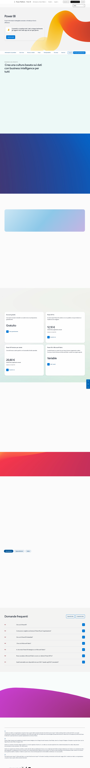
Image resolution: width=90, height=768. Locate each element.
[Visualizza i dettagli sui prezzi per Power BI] (51, 364)
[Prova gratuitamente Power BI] (79, 52)
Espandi (56, 1)
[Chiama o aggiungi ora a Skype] (88, 387)
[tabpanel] (44, 578)
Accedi (83, 1)
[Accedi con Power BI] (70, 52)
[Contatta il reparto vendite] (88, 384)
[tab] (8, 551)
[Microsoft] (9, 2)
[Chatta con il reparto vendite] (88, 381)
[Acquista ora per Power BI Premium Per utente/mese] (10, 370)
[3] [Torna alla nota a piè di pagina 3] (5, 754)
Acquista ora (66, 1)
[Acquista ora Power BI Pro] (51, 337)
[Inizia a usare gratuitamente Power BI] (10, 37)
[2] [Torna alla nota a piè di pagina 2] (5, 738)
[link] (10, 53)
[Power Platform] (20, 2)
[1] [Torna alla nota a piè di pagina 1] (5, 730)
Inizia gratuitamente (75, 1)
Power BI (28, 2)
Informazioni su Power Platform (39, 1)
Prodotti (50, 1)
